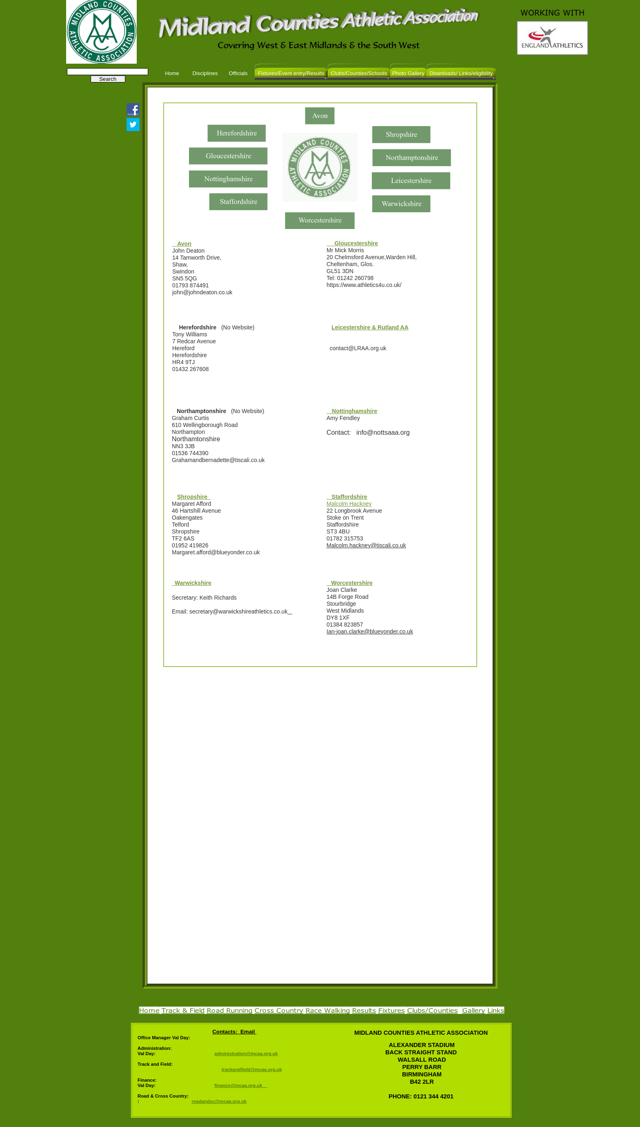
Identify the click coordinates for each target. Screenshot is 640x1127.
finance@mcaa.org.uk (240, 1085)
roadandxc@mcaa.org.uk (219, 1101)
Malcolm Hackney (349, 503)
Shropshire (194, 496)
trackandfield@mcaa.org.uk (252, 1069)
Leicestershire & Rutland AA (370, 327)
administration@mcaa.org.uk (246, 1053)
